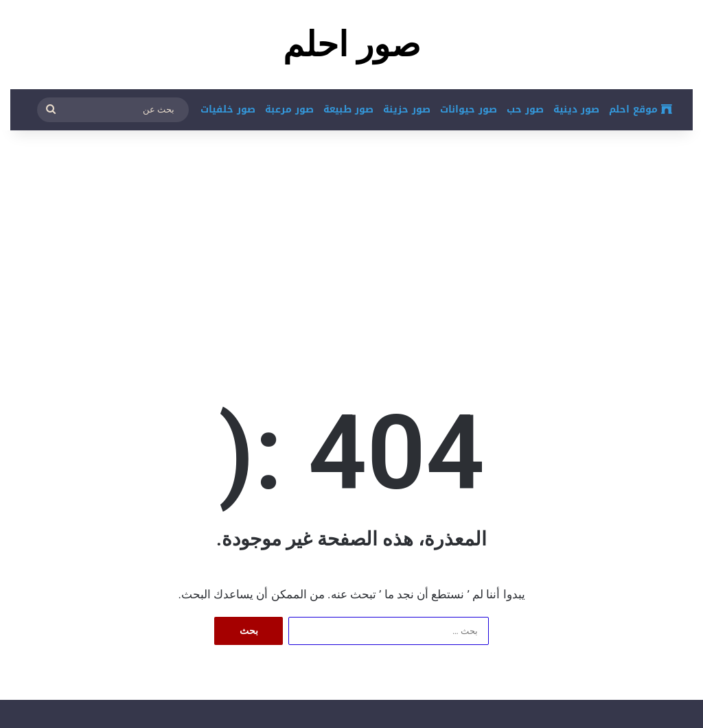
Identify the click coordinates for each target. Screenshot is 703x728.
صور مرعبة (289, 109)
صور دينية (576, 109)
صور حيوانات (468, 109)
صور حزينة (406, 109)
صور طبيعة (348, 109)
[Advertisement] (351, 240)
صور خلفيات (227, 109)
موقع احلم (640, 109)
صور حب (525, 109)
